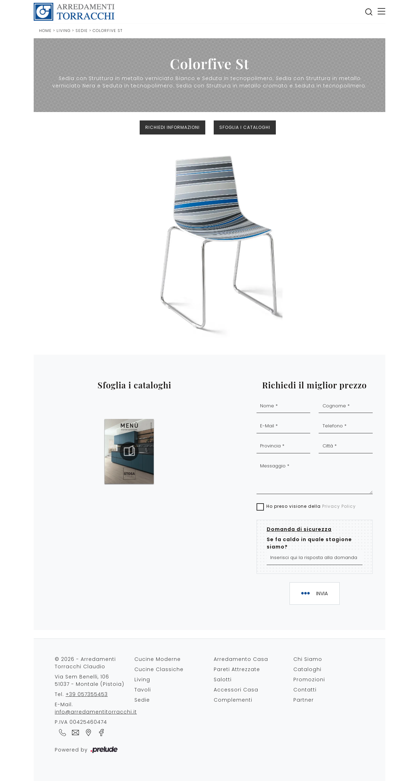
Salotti (223, 679)
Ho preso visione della (311, 506)
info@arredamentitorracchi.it (96, 711)
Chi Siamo (307, 659)
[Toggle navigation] (381, 12)
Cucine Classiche (159, 669)
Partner (303, 699)
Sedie (82, 30)
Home (45, 30)
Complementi (233, 699)
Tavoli (142, 689)
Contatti (305, 689)
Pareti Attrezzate (237, 669)
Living (63, 30)
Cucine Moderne (157, 659)
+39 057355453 (87, 694)
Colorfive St (107, 30)
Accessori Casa (236, 689)
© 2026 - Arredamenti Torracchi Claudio (85, 663)
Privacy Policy (339, 506)
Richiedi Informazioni (172, 127)
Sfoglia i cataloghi (244, 127)
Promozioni (309, 679)
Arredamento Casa (241, 659)
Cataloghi (307, 669)
